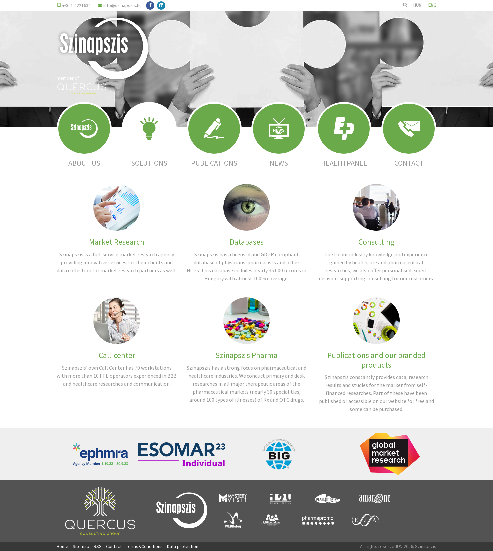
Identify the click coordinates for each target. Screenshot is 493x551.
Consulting (376, 242)
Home (62, 546)
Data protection (182, 546)
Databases (247, 242)
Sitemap (81, 546)
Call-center (117, 355)
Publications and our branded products (376, 360)
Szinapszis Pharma (246, 355)
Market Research (116, 242)
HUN (417, 5)
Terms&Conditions (144, 546)
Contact (114, 546)
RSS (98, 546)
